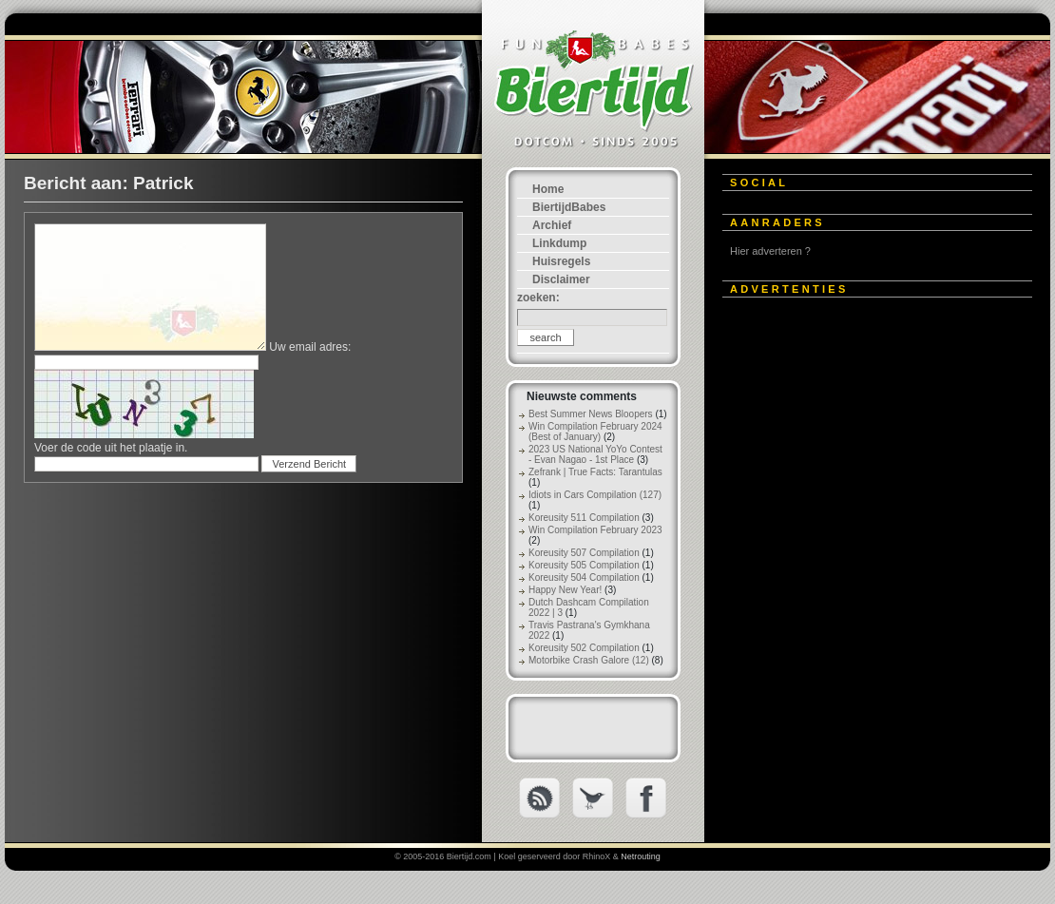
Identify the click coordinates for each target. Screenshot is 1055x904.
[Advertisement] (850, 429)
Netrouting (641, 856)
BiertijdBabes (568, 207)
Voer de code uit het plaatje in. (110, 447)
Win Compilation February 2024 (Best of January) (595, 431)
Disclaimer (561, 279)
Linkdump (559, 243)
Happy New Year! (565, 590)
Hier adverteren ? (770, 251)
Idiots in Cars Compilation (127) (595, 495)
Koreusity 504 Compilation (584, 577)
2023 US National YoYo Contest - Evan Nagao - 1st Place (595, 454)
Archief (551, 225)
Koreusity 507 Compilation (584, 553)
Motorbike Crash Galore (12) (588, 660)
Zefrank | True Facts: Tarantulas (595, 472)
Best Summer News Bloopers (590, 414)
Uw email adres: (310, 347)
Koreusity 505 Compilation (584, 565)
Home (548, 189)
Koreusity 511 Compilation (584, 517)
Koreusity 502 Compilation (584, 648)
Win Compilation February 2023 (595, 530)
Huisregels (561, 261)
